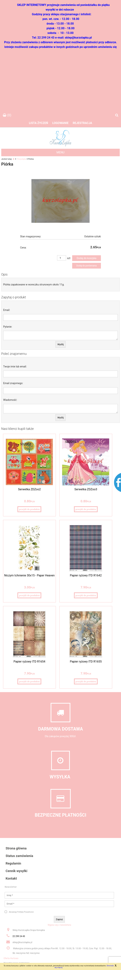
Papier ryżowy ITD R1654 (29, 661)
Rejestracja (82, 123)
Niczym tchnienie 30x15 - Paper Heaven (29, 575)
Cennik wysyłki (16, 871)
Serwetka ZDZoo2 (29, 489)
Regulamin (13, 863)
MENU (61, 152)
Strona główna (16, 848)
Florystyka (21, 159)
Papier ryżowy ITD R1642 (86, 575)
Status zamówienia (19, 856)
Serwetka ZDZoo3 (86, 489)
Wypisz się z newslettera (59, 925)
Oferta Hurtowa (11, 958)
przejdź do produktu (29, 509)
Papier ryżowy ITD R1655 (86, 661)
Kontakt (11, 878)
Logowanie (60, 123)
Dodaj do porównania (86, 265)
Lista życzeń (38, 123)
